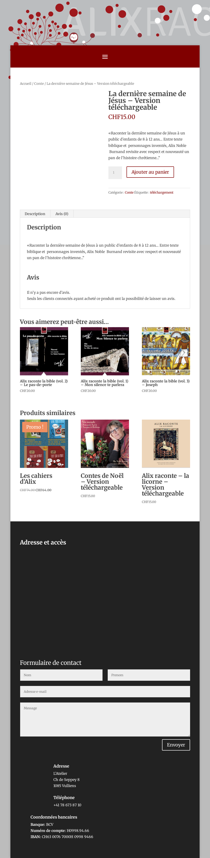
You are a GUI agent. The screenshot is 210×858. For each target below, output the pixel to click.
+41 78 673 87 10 (67, 805)
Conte (39, 84)
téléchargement (161, 192)
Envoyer (176, 745)
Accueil (25, 84)
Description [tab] (35, 213)
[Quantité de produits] (115, 172)
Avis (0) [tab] (61, 213)
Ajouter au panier (150, 172)
